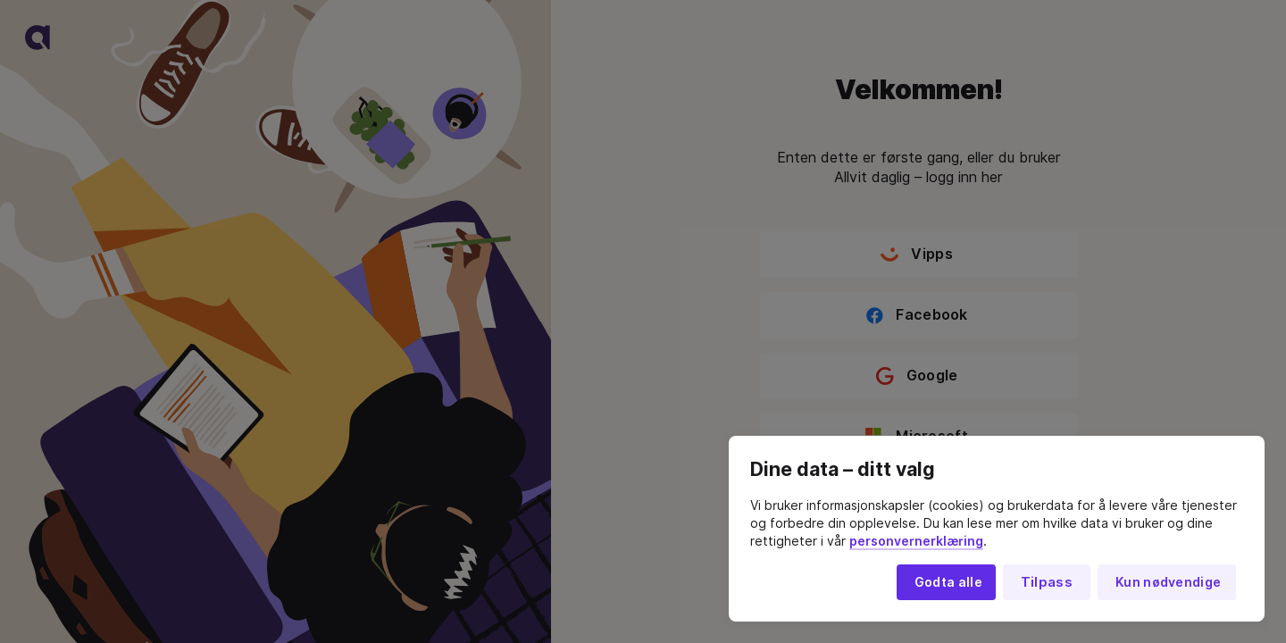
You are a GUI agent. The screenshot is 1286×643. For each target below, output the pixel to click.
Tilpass (1047, 582)
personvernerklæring (916, 541)
